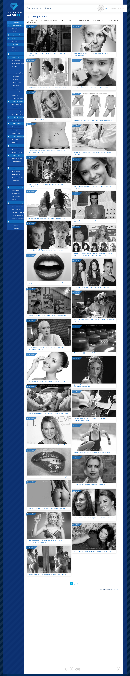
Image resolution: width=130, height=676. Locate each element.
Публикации (15, 50)
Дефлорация (15, 199)
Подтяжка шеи (15, 76)
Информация (15, 22)
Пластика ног (15, 168)
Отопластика (15, 79)
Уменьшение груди (16, 111)
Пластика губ (15, 88)
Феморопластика (16, 174)
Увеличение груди (16, 104)
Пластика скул (15, 95)
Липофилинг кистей (17, 152)
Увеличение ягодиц (17, 158)
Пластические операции (18, 54)
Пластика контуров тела (18, 136)
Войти (107, 8)
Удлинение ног (15, 184)
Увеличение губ (16, 92)
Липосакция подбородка (18, 73)
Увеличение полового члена (18, 206)
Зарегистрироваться (117, 8)
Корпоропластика (16, 209)
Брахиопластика (16, 149)
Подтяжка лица (16, 60)
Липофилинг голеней (17, 177)
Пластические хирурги (17, 25)
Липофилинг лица (16, 69)
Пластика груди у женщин (18, 101)
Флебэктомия (15, 180)
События (14, 47)
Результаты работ (16, 35)
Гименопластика (16, 196)
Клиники (14, 38)
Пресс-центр (15, 44)
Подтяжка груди (16, 107)
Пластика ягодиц (16, 155)
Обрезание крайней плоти (18, 218)
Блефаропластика (16, 82)
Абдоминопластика (17, 127)
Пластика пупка (16, 133)
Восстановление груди (17, 114)
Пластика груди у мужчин (18, 117)
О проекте (14, 222)
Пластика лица (15, 57)
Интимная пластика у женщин (18, 187)
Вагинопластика (16, 193)
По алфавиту (15, 28)
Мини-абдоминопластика (18, 130)
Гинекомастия (15, 120)
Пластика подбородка (17, 98)
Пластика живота (16, 123)
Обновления (15, 225)
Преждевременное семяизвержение (18, 215)
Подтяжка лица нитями (18, 63)
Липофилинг (15, 142)
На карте (14, 31)
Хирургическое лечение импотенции (18, 212)
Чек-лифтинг (15, 66)
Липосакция (15, 139)
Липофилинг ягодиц (17, 165)
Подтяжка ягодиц (16, 161)
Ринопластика (15, 85)
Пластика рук (15, 146)
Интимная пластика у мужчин (18, 203)
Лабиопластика (16, 190)
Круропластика (16, 171)
